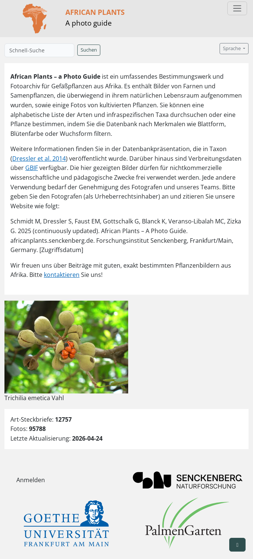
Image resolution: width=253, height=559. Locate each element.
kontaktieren (62, 275)
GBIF (31, 168)
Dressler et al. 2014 (39, 158)
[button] (237, 545)
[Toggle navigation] (237, 8)
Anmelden (30, 480)
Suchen (89, 50)
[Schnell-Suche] (39, 50)
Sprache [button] (232, 48)
